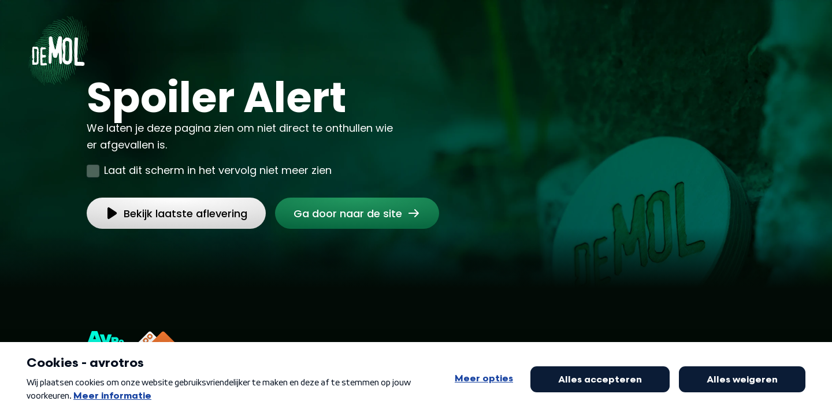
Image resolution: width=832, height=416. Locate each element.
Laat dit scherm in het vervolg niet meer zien (218, 170)
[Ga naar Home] (58, 46)
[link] (357, 213)
